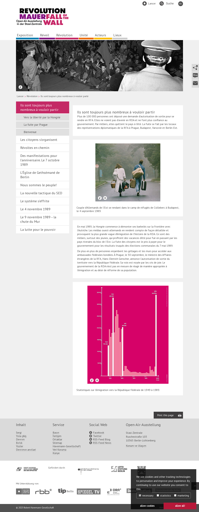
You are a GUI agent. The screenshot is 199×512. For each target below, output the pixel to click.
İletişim (57, 436)
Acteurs (100, 35)
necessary (146, 495)
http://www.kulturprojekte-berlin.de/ (24, 491)
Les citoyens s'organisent (38, 139)
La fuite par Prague (36, 125)
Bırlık (19, 442)
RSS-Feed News (102, 442)
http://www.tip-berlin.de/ (65, 491)
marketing (181, 495)
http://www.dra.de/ (115, 490)
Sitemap (57, 442)
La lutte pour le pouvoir (38, 229)
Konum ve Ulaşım (136, 445)
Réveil (44, 35)
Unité (84, 35)
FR (180, 3)
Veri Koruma (59, 449)
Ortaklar (57, 439)
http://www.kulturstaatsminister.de (88, 468)
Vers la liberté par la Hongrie (42, 117)
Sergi (18, 432)
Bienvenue (30, 132)
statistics (164, 495)
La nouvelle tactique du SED (41, 193)
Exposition (25, 35)
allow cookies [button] (147, 505)
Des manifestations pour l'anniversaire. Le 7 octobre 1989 (39, 160)
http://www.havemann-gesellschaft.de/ (27, 469)
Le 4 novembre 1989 (35, 209)
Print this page (165, 415)
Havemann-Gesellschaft (67, 446)
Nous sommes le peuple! (38, 185)
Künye (56, 453)
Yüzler (19, 446)
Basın (56, 432)
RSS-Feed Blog (101, 439)
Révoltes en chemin (34, 147)
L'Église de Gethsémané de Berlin (40, 174)
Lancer (152, 3)
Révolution (64, 35)
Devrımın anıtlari (26, 449)
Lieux (117, 35)
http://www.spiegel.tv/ (90, 490)
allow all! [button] (180, 505)
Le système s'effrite (34, 201)
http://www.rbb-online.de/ (44, 491)
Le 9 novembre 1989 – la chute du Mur (38, 219)
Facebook (98, 432)
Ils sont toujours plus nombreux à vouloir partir (39, 107)
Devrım (20, 439)
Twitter (97, 436)
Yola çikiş (21, 436)
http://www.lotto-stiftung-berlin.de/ (119, 469)
